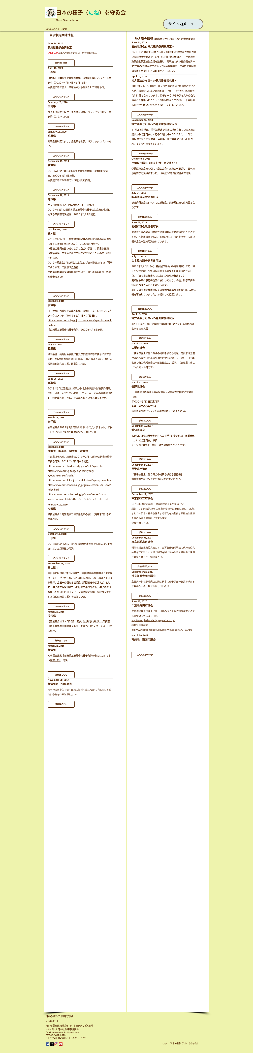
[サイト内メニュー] (183, 24)
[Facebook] (47, 1044)
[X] (52, 1044)
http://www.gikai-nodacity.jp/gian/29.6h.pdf (153, 620)
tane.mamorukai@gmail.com (65, 1032)
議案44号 (55, 660)
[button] (145, 114)
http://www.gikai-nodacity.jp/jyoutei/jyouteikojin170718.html (162, 629)
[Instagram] (56, 1044)
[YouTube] (60, 1044)
